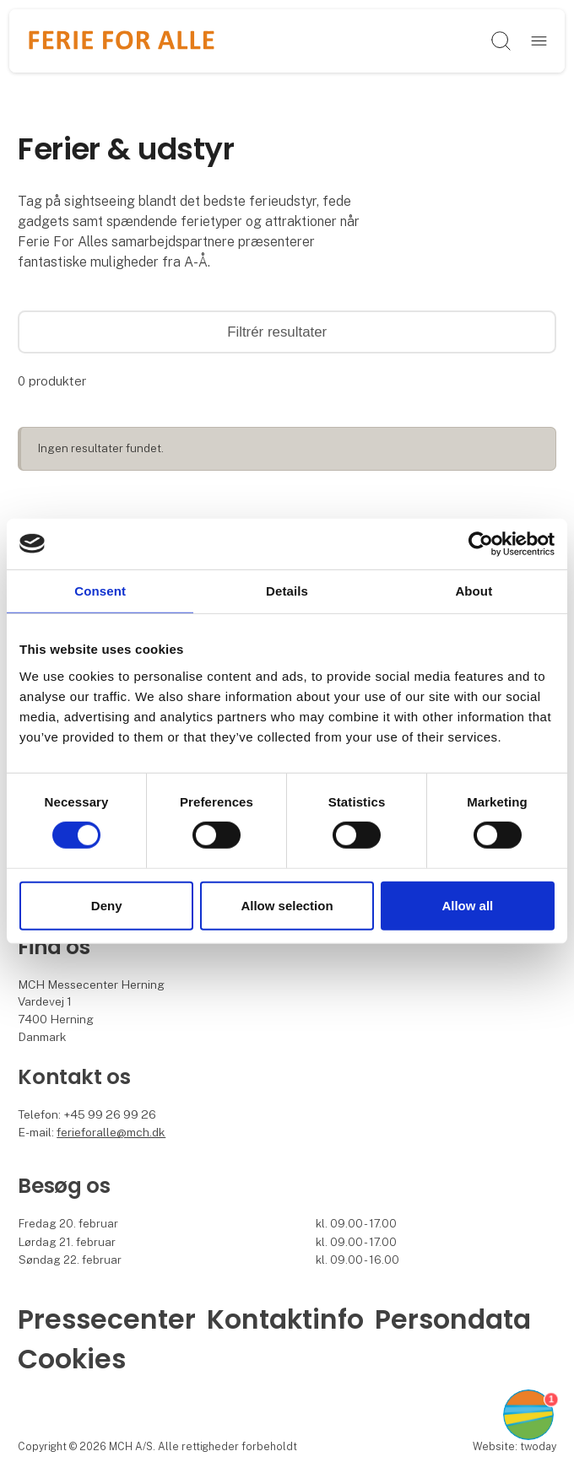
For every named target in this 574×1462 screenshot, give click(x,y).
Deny (106, 905)
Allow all (467, 905)
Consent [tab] (100, 590)
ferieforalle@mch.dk (111, 1132)
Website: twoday (514, 1446)
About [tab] (473, 590)
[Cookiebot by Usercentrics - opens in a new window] (481, 543)
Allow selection (287, 905)
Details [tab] (287, 590)
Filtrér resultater (287, 332)
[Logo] (121, 41)
